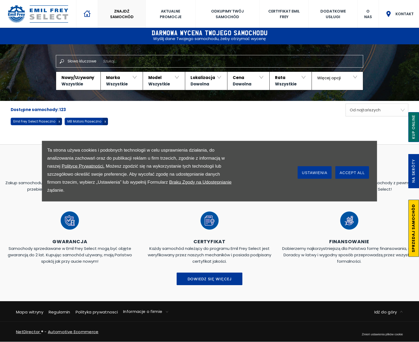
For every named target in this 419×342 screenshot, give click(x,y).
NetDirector (28, 332)
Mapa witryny (29, 312)
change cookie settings (382, 334)
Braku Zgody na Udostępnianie (200, 181)
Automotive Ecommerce (73, 332)
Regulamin (59, 312)
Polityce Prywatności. (83, 165)
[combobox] (377, 110)
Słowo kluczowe (82, 61)
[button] (78, 81)
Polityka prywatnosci (97, 312)
